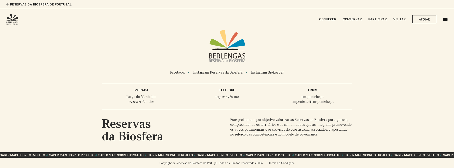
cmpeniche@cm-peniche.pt (313, 102)
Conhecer (327, 19)
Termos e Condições (282, 163)
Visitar (399, 19)
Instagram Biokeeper (267, 72)
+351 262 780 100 (227, 97)
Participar (377, 19)
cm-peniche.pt (313, 97)
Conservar (352, 19)
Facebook (177, 72)
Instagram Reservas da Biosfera (218, 72)
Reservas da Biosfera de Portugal (39, 4)
